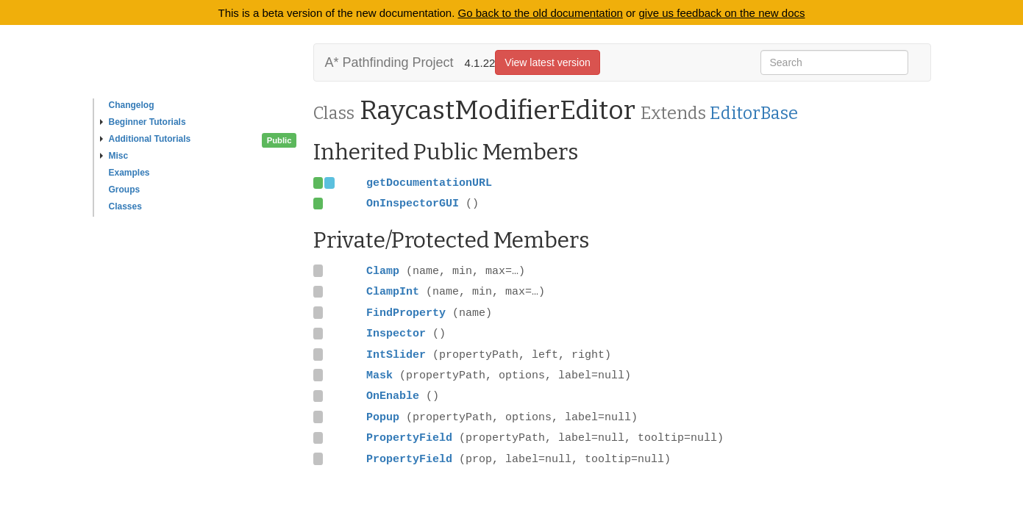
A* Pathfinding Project (389, 62)
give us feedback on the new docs (722, 13)
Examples (129, 173)
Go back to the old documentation (540, 13)
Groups (124, 189)
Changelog (131, 105)
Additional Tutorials (145, 139)
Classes (125, 206)
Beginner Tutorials (143, 122)
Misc (114, 156)
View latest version (547, 62)
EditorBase (754, 113)
